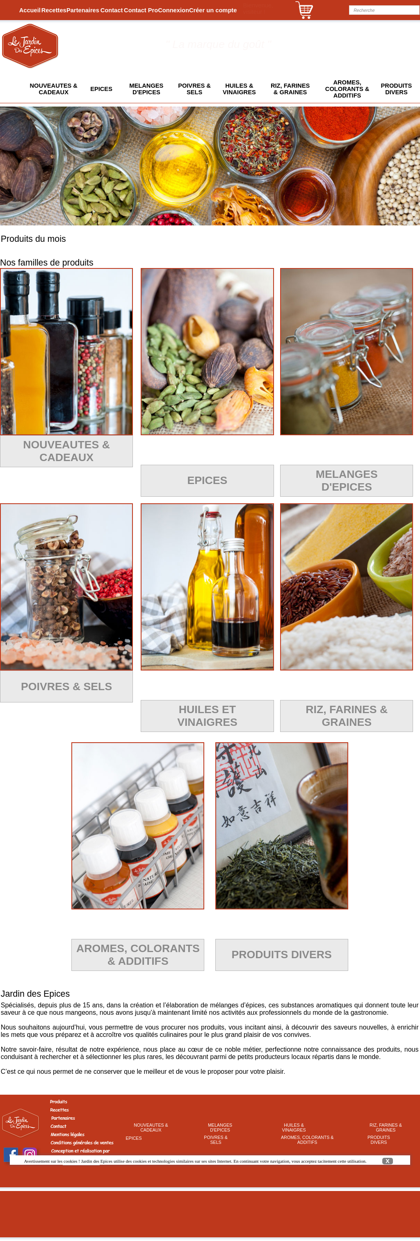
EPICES (101, 89)
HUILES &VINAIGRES (239, 88)
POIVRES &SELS (194, 88)
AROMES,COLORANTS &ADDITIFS (347, 89)
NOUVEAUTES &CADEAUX (53, 88)
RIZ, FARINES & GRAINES (290, 88)
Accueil (30, 10)
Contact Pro (141, 10)
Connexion (173, 10)
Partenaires (82, 10)
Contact (111, 10)
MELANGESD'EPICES (146, 88)
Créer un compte (213, 10)
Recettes (53, 10)
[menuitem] (29, 10)
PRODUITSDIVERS (396, 88)
